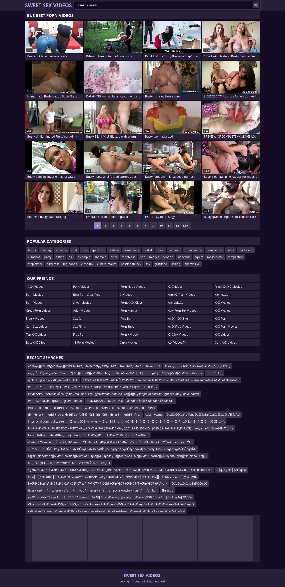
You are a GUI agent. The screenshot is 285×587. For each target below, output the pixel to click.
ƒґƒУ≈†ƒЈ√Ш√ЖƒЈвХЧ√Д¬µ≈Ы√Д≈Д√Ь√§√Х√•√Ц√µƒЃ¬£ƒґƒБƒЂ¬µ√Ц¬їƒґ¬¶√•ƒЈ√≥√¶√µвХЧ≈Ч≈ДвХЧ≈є (135, 373)
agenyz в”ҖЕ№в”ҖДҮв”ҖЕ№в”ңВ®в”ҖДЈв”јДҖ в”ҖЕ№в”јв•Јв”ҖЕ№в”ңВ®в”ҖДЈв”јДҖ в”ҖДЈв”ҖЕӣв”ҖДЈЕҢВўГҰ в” (107, 470)
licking (175, 264)
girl (71, 257)
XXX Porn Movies (226, 327)
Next (186, 225)
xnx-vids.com (177, 303)
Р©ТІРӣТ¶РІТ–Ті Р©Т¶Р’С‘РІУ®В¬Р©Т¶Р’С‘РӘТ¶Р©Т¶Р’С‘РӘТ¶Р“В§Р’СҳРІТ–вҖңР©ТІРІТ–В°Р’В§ (92, 387)
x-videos (126, 295)
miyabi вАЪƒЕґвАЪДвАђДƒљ (214, 428)
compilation (235, 257)
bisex (114, 257)
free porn (127, 319)
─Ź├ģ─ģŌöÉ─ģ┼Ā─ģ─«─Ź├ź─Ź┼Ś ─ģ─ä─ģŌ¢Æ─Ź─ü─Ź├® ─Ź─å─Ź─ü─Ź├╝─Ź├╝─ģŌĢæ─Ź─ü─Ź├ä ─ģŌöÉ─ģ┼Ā (146, 421)
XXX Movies (222, 303)
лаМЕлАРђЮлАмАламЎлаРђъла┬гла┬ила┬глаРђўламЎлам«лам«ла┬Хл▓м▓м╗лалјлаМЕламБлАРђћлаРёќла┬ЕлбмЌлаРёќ (113, 394)
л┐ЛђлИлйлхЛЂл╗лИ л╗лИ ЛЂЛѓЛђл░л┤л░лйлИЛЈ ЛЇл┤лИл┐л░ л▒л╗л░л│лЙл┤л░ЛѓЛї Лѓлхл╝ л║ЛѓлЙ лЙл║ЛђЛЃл (110, 497)
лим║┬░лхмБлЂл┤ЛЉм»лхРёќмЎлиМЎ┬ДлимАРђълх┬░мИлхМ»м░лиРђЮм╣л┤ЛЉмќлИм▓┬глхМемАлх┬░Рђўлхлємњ (112, 477)
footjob (168, 257)
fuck (84, 250)
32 (177, 225)
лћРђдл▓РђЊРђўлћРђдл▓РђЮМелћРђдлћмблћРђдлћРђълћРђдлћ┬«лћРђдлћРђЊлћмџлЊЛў (94, 366)
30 (161, 225)
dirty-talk (53, 264)
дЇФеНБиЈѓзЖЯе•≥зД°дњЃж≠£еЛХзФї (53, 380)
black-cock (246, 250)
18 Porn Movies (83, 343)
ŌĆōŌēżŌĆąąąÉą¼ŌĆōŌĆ (189, 484)
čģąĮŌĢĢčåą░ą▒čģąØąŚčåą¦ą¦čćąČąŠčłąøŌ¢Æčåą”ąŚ (203, 415)
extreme (61, 250)
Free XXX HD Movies (228, 287)
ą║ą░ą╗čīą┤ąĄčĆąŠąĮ (231, 470)
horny (32, 250)
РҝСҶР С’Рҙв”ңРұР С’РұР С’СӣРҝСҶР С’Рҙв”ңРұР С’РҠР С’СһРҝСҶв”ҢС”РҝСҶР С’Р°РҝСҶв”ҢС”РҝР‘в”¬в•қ (97, 484)
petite (230, 250)
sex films (79, 327)
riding (160, 250)
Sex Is (77, 319)
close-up (87, 264)
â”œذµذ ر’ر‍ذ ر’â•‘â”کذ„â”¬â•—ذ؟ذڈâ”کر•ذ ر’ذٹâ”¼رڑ (197, 366)
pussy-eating (193, 250)
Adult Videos (81, 311)
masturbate (215, 257)
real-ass (114, 250)
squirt (199, 257)
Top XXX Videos (36, 335)
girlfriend (160, 264)
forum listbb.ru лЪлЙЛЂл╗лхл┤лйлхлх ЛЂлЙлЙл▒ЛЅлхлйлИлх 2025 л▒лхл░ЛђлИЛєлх (88, 435)
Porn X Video (129, 335)
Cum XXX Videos (226, 343)
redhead (174, 250)
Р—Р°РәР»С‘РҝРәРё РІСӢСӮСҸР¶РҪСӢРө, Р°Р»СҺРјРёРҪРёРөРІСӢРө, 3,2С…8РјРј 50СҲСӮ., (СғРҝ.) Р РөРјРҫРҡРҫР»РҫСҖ (109, 428)
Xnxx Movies (128, 343)
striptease (128, 257)
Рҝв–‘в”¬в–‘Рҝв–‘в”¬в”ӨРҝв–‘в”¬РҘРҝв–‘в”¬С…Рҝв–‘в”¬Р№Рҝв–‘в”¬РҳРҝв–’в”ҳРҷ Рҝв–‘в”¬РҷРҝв (91, 408)
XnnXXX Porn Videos (181, 295)
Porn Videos (34, 303)
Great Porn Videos (38, 311)
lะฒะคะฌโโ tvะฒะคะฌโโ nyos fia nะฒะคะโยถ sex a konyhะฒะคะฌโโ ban (92, 490)
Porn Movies (34, 295)
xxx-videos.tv (177, 343)
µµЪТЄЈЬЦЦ (215, 373)
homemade (131, 250)
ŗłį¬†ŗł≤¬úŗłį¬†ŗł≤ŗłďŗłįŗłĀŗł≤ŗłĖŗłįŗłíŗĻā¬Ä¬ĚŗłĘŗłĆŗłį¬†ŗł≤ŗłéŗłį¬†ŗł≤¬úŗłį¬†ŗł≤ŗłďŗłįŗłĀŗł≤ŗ (84, 415)
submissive (192, 264)
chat (74, 250)
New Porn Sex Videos (182, 311)
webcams (184, 257)
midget (154, 257)
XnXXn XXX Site (178, 319)
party (47, 257)
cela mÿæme (154, 415)
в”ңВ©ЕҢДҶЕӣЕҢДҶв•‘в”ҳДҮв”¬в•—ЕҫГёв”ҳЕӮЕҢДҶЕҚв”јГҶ (69, 463)
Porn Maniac (128, 311)
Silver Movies (82, 303)
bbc (142, 257)
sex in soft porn (201, 470)
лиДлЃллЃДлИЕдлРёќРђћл (46, 373)
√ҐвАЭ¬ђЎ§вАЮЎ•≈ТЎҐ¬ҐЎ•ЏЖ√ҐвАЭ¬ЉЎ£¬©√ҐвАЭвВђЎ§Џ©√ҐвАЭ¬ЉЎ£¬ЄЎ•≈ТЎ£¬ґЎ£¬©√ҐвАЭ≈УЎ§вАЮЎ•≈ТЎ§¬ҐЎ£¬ (110, 442)
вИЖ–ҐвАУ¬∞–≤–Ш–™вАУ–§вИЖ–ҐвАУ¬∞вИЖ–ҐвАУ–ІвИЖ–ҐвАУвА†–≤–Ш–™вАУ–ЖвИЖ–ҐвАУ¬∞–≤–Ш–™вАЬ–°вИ (106, 511)
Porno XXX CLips (131, 303)
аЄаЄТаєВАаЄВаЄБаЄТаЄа (105, 401)
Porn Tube (127, 327)
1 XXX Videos (34, 287)
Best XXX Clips (35, 343)
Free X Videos (35, 319)
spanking (98, 250)
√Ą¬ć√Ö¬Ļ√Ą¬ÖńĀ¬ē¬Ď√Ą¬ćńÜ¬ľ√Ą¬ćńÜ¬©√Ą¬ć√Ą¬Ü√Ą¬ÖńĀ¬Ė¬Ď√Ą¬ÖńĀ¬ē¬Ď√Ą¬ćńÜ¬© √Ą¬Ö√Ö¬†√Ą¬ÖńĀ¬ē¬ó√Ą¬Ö (111, 504)
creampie (84, 257)
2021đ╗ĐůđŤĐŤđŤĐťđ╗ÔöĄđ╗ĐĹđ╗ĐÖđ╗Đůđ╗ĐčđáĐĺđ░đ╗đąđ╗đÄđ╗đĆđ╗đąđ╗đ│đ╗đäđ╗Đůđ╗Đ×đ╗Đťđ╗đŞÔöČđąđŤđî (112, 449)
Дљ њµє (167, 490)
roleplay (45, 250)
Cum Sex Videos (37, 327)
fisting (60, 257)
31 (169, 225)
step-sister (35, 264)
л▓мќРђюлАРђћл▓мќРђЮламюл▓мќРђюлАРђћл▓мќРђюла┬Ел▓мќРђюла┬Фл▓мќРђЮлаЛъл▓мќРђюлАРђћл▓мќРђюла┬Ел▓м (117, 456)
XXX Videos (175, 287)
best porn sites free (86, 295)
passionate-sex (131, 264)
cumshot (34, 257)
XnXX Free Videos (179, 327)
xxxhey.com (223, 295)
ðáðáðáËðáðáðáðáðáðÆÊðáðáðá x (150, 401)
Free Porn (80, 335)
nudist (148, 250)
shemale (100, 257)
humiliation (214, 250)
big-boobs (70, 264)
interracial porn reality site (46, 421)
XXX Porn (221, 319)
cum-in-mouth (107, 264)
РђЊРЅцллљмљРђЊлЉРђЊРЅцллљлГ (55, 401)
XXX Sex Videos (178, 335)
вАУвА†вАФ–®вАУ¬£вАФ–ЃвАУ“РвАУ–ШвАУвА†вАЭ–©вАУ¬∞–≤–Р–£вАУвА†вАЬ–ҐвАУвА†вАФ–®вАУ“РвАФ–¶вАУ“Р (161, 380)
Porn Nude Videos (132, 287)
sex (148, 264)
